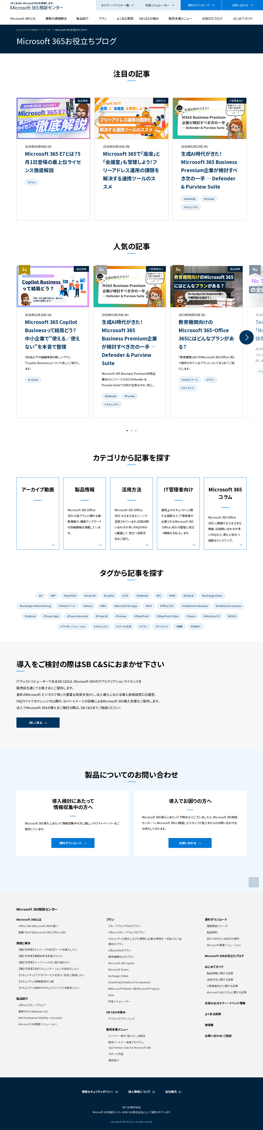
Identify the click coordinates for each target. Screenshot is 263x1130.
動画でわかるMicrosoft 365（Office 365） (42, 932)
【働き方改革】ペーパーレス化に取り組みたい (44, 962)
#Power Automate (77, 616)
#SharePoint (142, 616)
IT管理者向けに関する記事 (222, 986)
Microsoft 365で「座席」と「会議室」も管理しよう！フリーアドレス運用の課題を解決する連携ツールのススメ (131, 170)
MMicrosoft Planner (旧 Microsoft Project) (133, 988)
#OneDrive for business (228, 606)
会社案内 (171, 1092)
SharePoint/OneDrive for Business (129, 982)
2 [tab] (131, 430)
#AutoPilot (70, 595)
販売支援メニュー (180, 18)
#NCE (149, 606)
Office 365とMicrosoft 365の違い (38, 926)
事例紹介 (113, 1060)
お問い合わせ (240, 5)
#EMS (172, 595)
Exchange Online (118, 976)
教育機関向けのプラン (121, 957)
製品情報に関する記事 (220, 973)
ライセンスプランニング (121, 1018)
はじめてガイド (243, 18)
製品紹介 (82, 18)
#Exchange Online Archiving (35, 606)
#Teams (191, 616)
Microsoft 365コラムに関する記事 (227, 992)
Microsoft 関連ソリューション (224, 945)
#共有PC (196, 626)
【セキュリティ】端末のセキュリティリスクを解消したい (48, 988)
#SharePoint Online (168, 616)
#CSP (125, 595)
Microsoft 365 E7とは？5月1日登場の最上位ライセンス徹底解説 (53, 162)
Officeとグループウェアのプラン (126, 932)
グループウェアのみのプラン (124, 926)
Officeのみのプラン (119, 950)
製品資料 (212, 932)
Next (246, 337)
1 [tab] (127, 430)
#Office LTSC (167, 606)
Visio (111, 995)
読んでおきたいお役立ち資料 (223, 939)
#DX (158, 595)
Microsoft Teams (118, 969)
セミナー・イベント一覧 (115, 5)
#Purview (209, 199)
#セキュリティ (191, 207)
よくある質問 (125, 18)
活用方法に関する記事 (220, 979)
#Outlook (30, 616)
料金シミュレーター (157, 5)
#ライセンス (188, 388)
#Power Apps (51, 616)
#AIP (53, 595)
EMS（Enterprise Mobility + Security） (40, 1018)
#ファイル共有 (123, 626)
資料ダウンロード (199, 5)
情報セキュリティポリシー (97, 1092)
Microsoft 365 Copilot (121, 963)
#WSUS (232, 616)
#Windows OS (212, 616)
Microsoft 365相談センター (37, 909)
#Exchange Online (212, 595)
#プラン (32, 182)
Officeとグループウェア (31, 1005)
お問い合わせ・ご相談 (218, 1036)
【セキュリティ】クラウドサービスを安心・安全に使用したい (51, 975)
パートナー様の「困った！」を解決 (126, 1036)
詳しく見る (35, 723)
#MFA (103, 606)
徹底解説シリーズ (217, 926)
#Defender (190, 199)
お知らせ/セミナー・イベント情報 (225, 1003)
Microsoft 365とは (23, 18)
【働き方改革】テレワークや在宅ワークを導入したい (47, 949)
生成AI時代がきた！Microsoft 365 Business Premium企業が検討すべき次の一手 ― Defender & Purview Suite (209, 170)
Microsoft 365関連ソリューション (37, 1024)
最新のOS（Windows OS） (33, 1011)
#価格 (179, 626)
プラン (103, 18)
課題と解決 (23, 943)
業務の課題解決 (56, 18)
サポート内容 (115, 1054)
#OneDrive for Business (195, 606)
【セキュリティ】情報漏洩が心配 (36, 981)
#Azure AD (90, 595)
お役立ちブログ (212, 18)
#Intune (88, 606)
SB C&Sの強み (149, 18)
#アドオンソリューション (73, 626)
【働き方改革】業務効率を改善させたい (40, 956)
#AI (40, 595)
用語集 (209, 1025)
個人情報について (139, 1092)
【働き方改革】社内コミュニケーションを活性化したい (48, 969)
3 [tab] (135, 430)
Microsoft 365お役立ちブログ (224, 956)
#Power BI (102, 616)
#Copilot (33, 379)
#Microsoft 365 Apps (125, 606)
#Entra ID (188, 595)
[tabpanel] (52, 342)
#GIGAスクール (190, 379)
